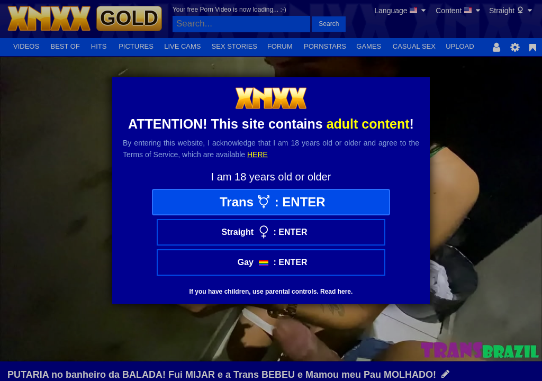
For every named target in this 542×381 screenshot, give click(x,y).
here (257, 154)
